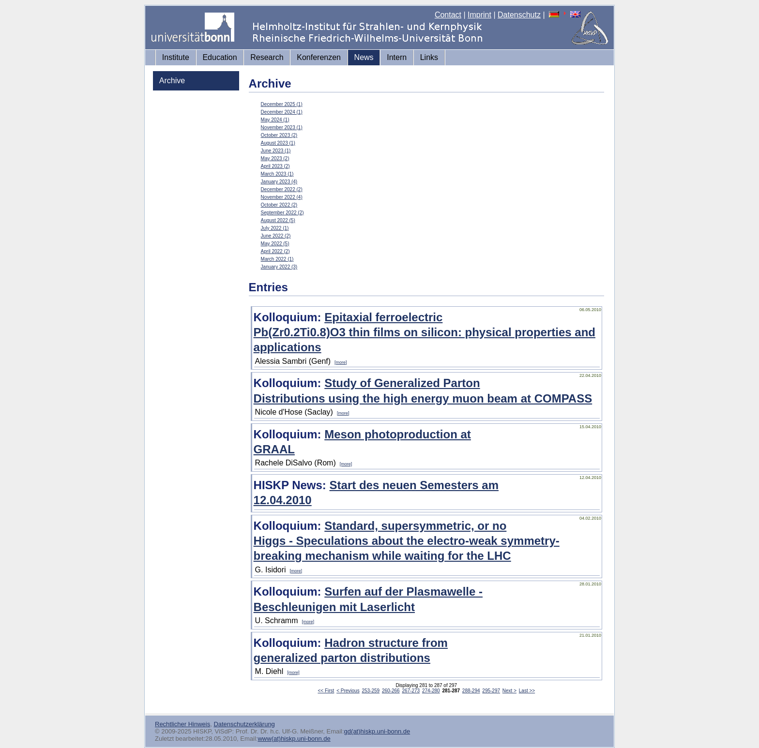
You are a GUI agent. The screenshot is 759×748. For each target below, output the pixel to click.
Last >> (527, 690)
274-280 (431, 690)
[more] (340, 362)
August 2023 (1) (278, 143)
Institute (175, 57)
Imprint (479, 15)
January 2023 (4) (279, 181)
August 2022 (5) (278, 220)
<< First (326, 690)
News (364, 57)
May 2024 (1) (275, 119)
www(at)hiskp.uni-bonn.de (294, 738)
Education (219, 57)
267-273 (411, 690)
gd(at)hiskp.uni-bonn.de (377, 731)
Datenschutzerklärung (243, 724)
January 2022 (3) (279, 266)
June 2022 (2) (276, 236)
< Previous (348, 690)
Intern (397, 57)
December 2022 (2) (282, 189)
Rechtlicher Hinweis (182, 724)
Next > (509, 690)
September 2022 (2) (282, 212)
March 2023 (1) (277, 174)
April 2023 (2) (275, 166)
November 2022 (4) (282, 197)
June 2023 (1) (276, 150)
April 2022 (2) (275, 251)
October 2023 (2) (279, 135)
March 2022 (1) (277, 259)
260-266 (391, 690)
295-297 (491, 690)
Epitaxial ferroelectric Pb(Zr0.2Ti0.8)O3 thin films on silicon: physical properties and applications (424, 332)
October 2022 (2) (279, 205)
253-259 (371, 690)
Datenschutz (519, 15)
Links (429, 57)
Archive (172, 80)
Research (266, 57)
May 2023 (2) (275, 158)
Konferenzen (319, 57)
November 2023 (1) (282, 127)
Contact (448, 15)
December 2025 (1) (282, 104)
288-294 (471, 690)
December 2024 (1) (282, 112)
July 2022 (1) (275, 228)
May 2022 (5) (275, 243)
